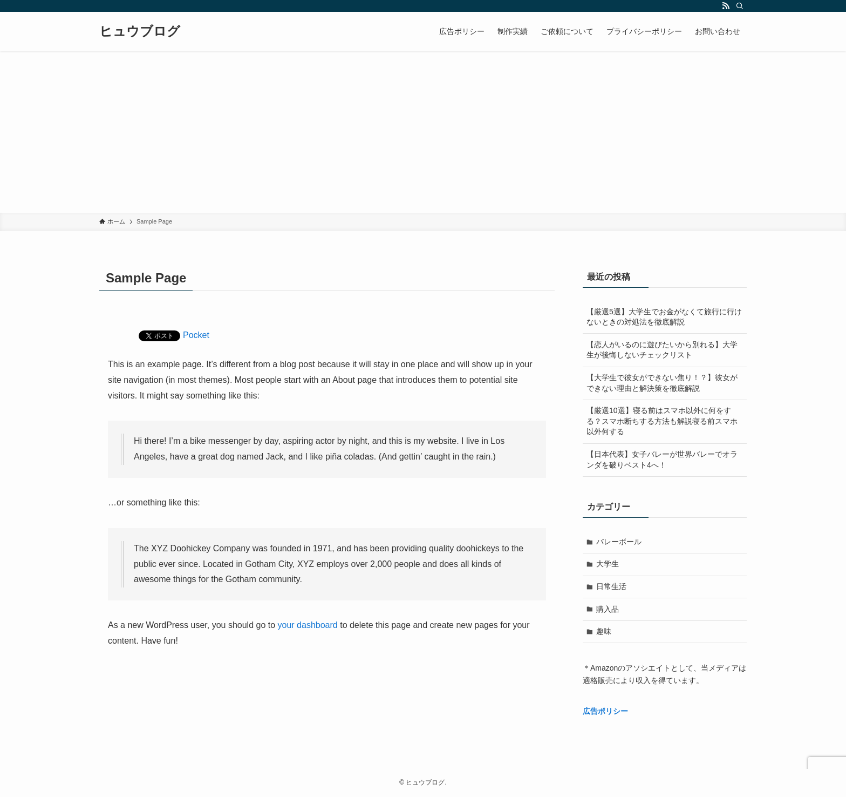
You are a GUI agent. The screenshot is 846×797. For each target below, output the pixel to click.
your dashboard (308, 625)
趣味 (603, 631)
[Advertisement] (423, 131)
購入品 (607, 609)
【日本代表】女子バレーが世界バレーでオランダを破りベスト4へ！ (662, 459)
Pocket (196, 335)
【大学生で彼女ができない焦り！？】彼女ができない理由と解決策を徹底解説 (662, 383)
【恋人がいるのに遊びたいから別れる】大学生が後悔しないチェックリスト (662, 350)
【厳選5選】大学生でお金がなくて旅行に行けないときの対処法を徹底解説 (664, 317)
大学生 (607, 563)
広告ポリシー (605, 711)
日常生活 (611, 586)
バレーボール (619, 541)
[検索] (740, 6)
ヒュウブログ (139, 31)
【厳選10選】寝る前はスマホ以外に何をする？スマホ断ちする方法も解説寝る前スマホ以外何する (662, 421)
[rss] (726, 6)
